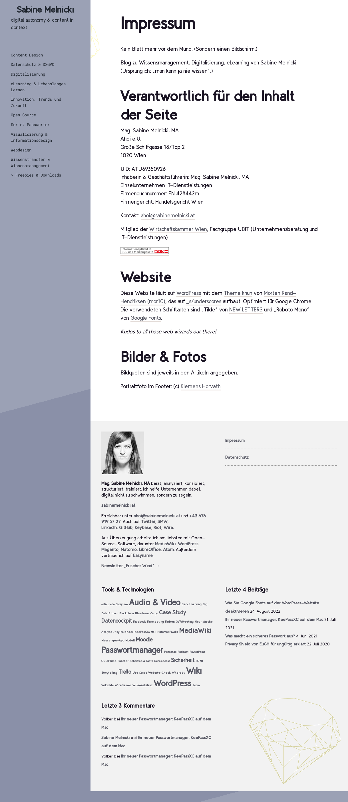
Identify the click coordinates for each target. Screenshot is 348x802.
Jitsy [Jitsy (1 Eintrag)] (116, 632)
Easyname (143, 555)
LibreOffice (150, 549)
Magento (109, 549)
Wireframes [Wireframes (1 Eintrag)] (123, 685)
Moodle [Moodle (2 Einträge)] (144, 639)
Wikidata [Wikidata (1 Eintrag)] (107, 685)
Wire (168, 527)
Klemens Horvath (201, 386)
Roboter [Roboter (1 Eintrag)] (123, 661)
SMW (163, 521)
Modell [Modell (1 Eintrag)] (130, 640)
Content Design (27, 55)
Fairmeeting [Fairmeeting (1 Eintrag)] (155, 621)
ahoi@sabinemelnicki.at (168, 215)
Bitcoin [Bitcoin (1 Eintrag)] (113, 613)
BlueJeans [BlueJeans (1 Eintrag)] (142, 613)
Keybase (143, 527)
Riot (157, 527)
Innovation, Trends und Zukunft (36, 102)
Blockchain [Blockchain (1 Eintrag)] (126, 613)
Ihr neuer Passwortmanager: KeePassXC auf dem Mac (274, 619)
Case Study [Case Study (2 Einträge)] (172, 612)
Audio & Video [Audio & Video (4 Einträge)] (154, 602)
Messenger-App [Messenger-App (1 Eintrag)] (112, 640)
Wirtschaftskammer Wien (178, 229)
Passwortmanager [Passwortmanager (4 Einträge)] (132, 650)
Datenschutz (237, 457)
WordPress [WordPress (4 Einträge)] (172, 683)
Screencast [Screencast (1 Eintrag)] (162, 661)
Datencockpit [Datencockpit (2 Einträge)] (116, 620)
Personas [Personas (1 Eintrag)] (170, 652)
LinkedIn (109, 527)
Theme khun (238, 293)
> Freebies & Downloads (36, 175)
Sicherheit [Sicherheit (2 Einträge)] (182, 660)
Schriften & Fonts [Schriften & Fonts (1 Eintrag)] (141, 661)
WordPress (188, 293)
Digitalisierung (28, 74)
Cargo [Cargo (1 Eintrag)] (154, 613)
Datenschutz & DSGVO (32, 64)
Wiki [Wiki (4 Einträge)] (194, 671)
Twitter (148, 521)
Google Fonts (145, 318)
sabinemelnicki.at (118, 505)
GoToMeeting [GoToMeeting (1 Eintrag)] (185, 621)
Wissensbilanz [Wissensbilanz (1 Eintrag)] (142, 685)
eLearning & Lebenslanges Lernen (38, 86)
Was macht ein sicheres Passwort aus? (260, 636)
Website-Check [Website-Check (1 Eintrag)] (159, 673)
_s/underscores (203, 301)
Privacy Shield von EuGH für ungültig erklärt (265, 644)
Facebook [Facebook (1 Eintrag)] (139, 621)
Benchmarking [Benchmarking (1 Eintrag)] (192, 604)
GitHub (125, 527)
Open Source (23, 115)
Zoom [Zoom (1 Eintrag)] (196, 685)
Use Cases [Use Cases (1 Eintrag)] (139, 673)
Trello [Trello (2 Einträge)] (124, 672)
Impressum (235, 440)
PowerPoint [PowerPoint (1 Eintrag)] (197, 652)
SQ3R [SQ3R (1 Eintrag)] (199, 661)
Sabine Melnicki (45, 9)
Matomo (129, 549)
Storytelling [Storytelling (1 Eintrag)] (109, 673)
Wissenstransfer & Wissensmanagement (30, 162)
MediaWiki (165, 543)
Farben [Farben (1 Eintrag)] (170, 621)
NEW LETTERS (246, 309)
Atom (168, 549)
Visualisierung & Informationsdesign (31, 137)
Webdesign (21, 150)
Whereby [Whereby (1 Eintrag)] (178, 673)
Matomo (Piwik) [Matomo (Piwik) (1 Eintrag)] (167, 632)
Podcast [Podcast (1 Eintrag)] (183, 652)
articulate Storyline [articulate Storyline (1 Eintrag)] (114, 604)
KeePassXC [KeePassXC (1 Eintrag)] (142, 632)
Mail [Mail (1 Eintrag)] (153, 632)
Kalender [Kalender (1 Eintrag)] (126, 632)
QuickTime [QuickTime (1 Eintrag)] (108, 661)
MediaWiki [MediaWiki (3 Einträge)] (195, 630)
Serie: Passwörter (30, 124)
